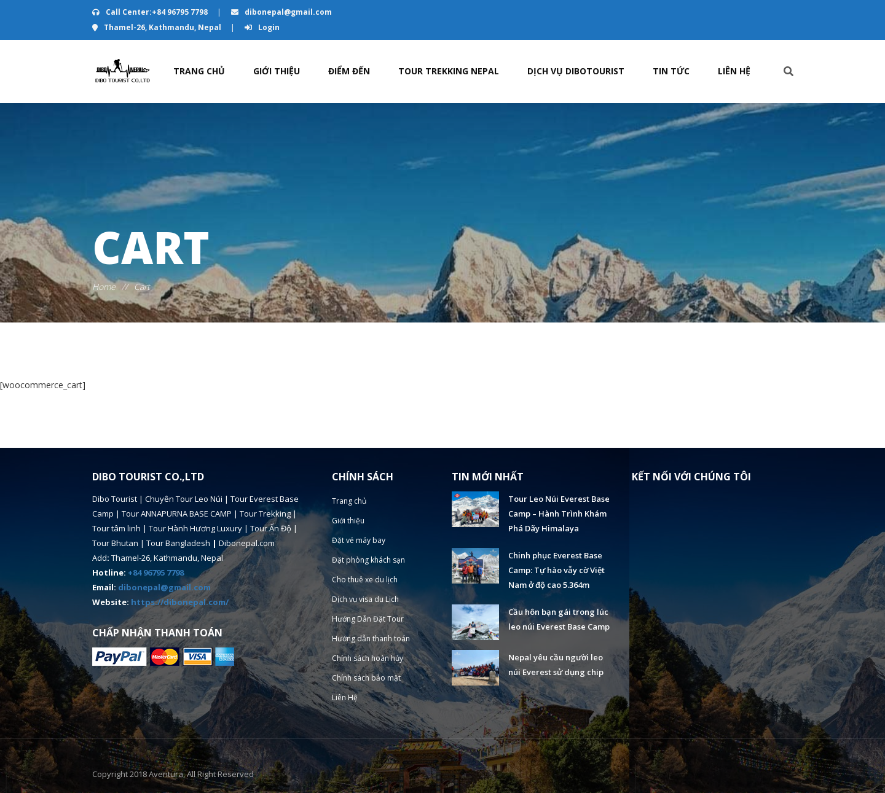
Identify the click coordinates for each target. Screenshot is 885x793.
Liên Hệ (734, 71)
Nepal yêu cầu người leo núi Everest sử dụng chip (556, 665)
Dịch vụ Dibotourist (575, 71)
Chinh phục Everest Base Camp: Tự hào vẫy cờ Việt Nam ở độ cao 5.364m (556, 570)
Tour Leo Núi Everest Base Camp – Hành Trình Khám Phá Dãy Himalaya (559, 513)
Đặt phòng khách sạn (368, 560)
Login (262, 27)
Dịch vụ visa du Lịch (365, 599)
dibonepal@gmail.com (281, 12)
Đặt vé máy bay (359, 540)
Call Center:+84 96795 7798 (151, 12)
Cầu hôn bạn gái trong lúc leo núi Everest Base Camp (559, 619)
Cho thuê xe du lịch (365, 579)
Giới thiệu (276, 71)
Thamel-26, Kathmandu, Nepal (157, 27)
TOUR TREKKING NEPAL (448, 71)
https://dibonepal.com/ (180, 601)
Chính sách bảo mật (366, 678)
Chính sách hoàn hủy (368, 658)
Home (104, 286)
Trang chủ (199, 71)
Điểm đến (349, 71)
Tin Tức (671, 71)
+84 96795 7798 (156, 572)
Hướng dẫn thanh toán (371, 638)
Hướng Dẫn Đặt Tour (368, 619)
